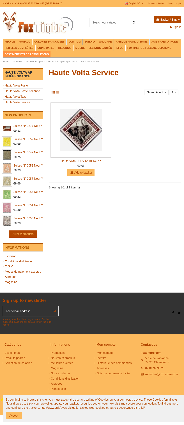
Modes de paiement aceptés (23, 271)
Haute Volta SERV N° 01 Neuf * (81, 161)
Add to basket (81, 172)
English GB (134, 3)
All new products (22, 233)
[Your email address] (26, 311)
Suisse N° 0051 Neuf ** (28, 205)
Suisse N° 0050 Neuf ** (28, 218)
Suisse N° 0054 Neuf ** (28, 191)
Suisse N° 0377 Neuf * (27, 125)
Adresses (103, 368)
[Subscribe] (54, 311)
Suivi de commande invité (113, 373)
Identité (101, 357)
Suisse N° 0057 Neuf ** (28, 178)
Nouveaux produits (63, 357)
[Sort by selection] (156, 92)
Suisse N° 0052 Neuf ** (28, 139)
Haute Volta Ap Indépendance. (18, 74)
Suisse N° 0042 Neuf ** (28, 152)
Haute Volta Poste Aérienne (22, 91)
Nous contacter (156, 3)
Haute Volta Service (17, 102)
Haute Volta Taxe (16, 96)
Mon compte (174, 3)
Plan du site (58, 388)
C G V (9, 266)
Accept (13, 415)
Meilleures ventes (62, 363)
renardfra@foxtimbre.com (161, 374)
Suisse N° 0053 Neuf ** (28, 165)
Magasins (11, 282)
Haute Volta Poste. (17, 85)
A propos (10, 276)
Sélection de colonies (18, 363)
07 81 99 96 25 (154, 368)
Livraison (10, 256)
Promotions (58, 352)
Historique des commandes (114, 363)
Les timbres (12, 352)
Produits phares (15, 357)
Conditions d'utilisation (19, 261)
